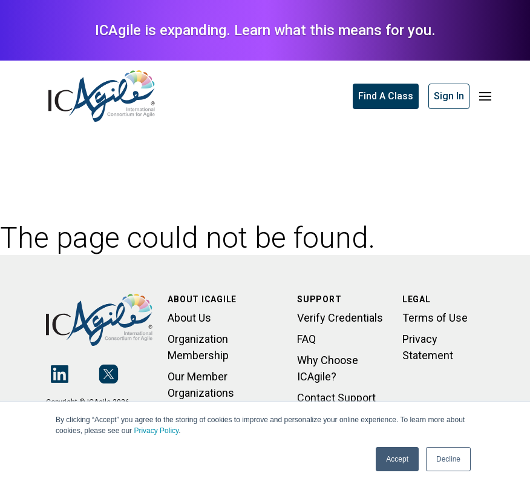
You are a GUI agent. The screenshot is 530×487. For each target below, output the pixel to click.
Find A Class (385, 96)
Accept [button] (397, 459)
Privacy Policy (156, 430)
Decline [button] (448, 459)
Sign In (449, 96)
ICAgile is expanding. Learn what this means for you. (265, 30)
